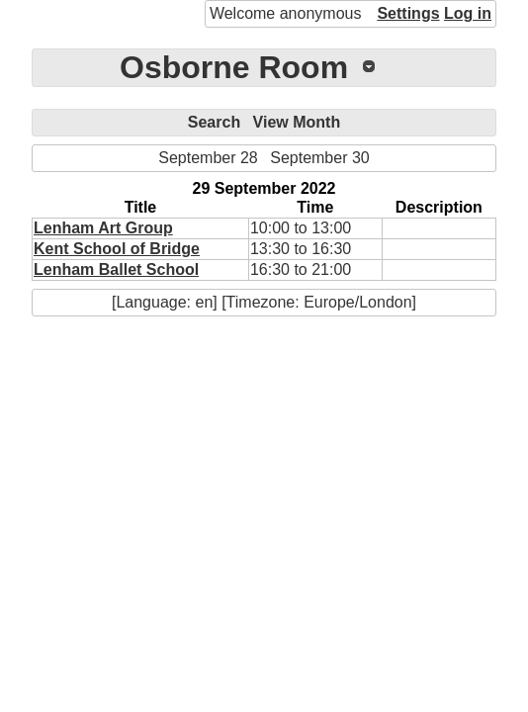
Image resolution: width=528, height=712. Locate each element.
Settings (408, 13)
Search (214, 122)
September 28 (208, 157)
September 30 (320, 157)
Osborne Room (234, 67)
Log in (467, 13)
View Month (297, 122)
